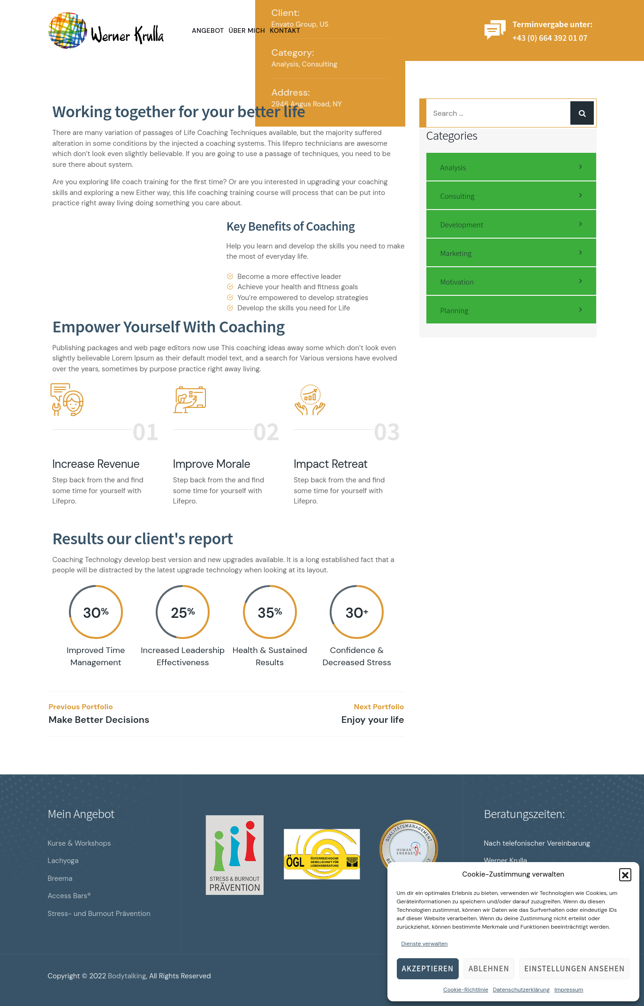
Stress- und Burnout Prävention (99, 913)
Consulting (320, 64)
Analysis (285, 64)
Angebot (208, 30)
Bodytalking (127, 976)
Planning (454, 310)
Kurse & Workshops (79, 843)
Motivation (457, 281)
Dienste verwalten (425, 943)
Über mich (247, 30)
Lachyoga (63, 860)
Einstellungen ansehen (574, 968)
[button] (625, 874)
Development (461, 224)
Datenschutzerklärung (521, 989)
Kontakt (285, 30)
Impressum (568, 989)
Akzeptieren (428, 968)
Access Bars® (69, 896)
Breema (60, 878)
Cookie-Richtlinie (465, 989)
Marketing (456, 253)
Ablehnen (489, 968)
